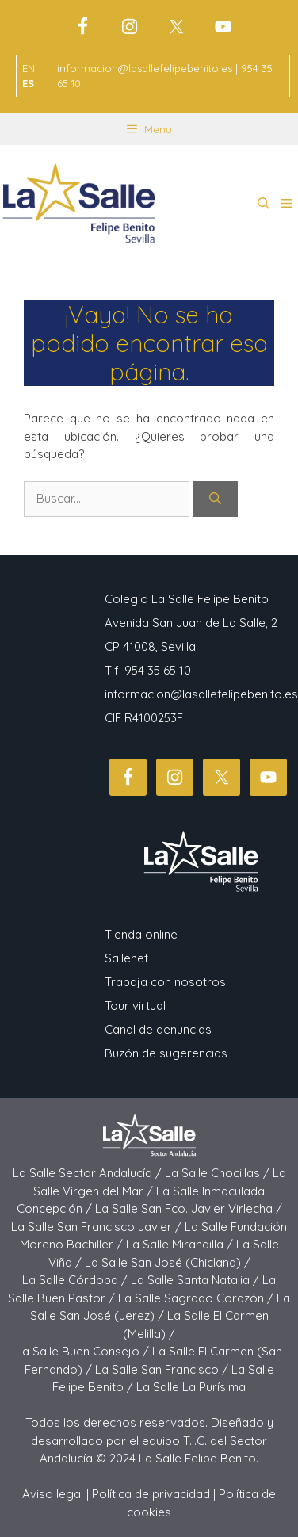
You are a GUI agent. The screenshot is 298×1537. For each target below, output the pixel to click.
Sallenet (126, 957)
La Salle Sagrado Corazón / (197, 1298)
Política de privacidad (151, 1493)
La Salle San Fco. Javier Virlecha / (188, 1208)
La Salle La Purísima (191, 1386)
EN (28, 68)
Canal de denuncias (158, 1029)
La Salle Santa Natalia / (196, 1279)
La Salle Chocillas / (219, 1172)
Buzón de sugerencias (166, 1053)
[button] (263, 203)
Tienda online (141, 934)
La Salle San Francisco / (163, 1369)
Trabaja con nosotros (165, 981)
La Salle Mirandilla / (181, 1244)
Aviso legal (52, 1493)
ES (28, 83)
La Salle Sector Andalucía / (89, 1172)
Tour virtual (135, 1005)
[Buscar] (215, 499)
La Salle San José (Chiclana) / (167, 1262)
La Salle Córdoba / (76, 1279)
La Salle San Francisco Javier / (98, 1226)
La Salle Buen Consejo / (84, 1351)
